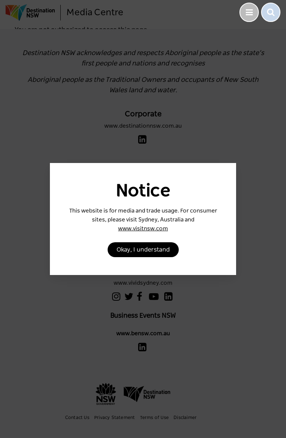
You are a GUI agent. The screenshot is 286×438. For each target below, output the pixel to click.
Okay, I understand (143, 250)
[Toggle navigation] (249, 12)
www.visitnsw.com (143, 228)
